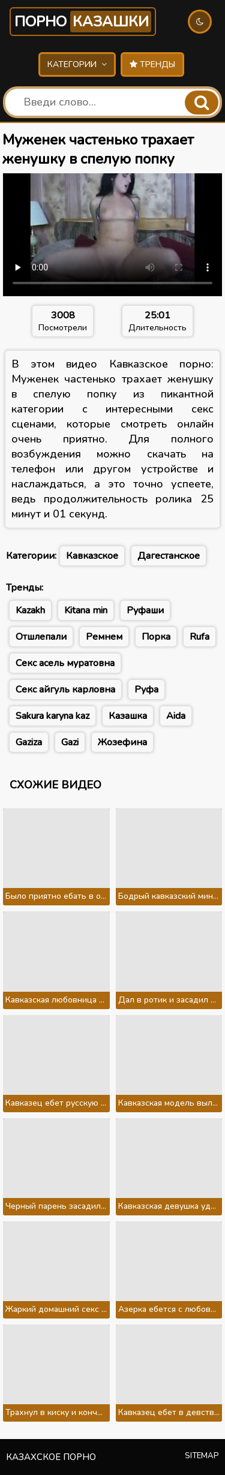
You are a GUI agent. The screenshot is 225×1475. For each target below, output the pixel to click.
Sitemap (202, 1455)
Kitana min (85, 610)
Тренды (152, 64)
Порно (82, 21)
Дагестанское (168, 555)
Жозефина (122, 742)
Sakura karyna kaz (52, 716)
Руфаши (145, 610)
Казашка (128, 716)
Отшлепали (41, 636)
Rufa (199, 636)
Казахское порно (51, 1457)
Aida (175, 716)
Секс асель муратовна (65, 663)
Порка (156, 636)
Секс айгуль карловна (65, 689)
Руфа (146, 689)
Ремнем (104, 636)
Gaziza (29, 742)
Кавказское (92, 555)
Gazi (70, 742)
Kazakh (30, 610)
